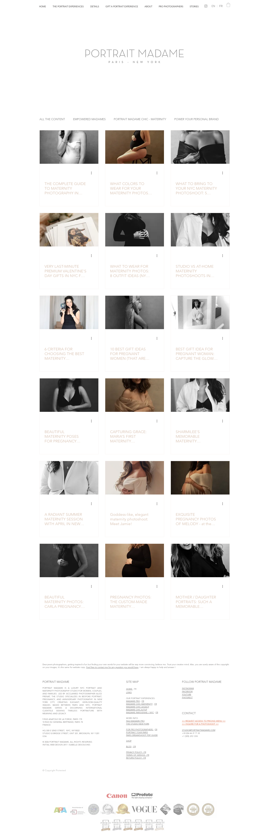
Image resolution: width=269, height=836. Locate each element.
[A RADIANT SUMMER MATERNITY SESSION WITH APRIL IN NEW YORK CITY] (69, 478)
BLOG (129, 746)
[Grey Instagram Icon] (206, 6)
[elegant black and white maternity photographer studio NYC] (134, 312)
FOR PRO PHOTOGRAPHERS (140, 729)
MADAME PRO (133, 701)
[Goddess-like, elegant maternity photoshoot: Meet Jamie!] (134, 478)
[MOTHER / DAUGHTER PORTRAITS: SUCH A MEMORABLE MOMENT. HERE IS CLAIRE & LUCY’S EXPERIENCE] (200, 560)
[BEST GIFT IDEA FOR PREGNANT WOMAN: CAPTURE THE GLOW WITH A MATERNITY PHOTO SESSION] (200, 312)
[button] (68, 6)
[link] (228, 5)
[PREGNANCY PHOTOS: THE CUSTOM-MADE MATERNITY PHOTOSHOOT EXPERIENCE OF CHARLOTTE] (134, 560)
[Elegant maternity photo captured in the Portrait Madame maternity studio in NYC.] (134, 147)
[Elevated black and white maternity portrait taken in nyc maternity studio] (69, 147)
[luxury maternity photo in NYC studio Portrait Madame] (200, 147)
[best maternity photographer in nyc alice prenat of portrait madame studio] (69, 312)
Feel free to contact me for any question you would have (112, 667)
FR (220, 6)
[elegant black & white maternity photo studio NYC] (200, 395)
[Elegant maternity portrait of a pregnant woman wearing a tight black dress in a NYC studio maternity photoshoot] (134, 229)
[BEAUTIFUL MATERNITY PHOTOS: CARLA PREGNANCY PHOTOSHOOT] (69, 560)
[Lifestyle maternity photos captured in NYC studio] (200, 229)
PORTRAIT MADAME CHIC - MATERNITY (140, 119)
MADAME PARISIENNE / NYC (140, 712)
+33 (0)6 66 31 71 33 (191, 733)
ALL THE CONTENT (52, 119)
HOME (129, 689)
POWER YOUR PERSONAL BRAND (196, 119)
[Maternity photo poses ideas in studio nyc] (69, 395)
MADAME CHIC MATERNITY (139, 704)
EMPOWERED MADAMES (89, 119)
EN (213, 6)
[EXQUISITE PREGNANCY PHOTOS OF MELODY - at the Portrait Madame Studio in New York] (200, 478)
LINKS (129, 692)
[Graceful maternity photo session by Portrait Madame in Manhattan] (134, 395)
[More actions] (92, 172)
